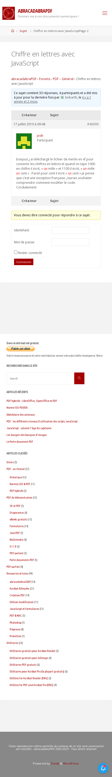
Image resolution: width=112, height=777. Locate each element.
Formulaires (17, 526)
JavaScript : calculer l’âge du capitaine (29, 428)
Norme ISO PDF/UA (17, 407)
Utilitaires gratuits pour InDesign (29, 658)
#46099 (92, 124)
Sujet (23, 31)
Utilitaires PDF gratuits (23, 664)
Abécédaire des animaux (21, 414)
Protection (15, 636)
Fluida (54, 763)
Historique (16, 477)
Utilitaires (12, 642)
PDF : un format (16, 469)
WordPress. (71, 763)
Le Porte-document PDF (20, 441)
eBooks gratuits (18, 519)
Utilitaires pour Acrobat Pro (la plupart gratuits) (37, 671)
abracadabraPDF (23, 79)
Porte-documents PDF (22, 559)
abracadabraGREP (20, 581)
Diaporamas (17, 512)
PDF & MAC (16, 615)
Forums (44, 79)
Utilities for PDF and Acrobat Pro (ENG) (31, 685)
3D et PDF (15, 505)
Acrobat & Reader (19, 588)
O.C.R (13, 546)
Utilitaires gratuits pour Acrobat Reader (32, 650)
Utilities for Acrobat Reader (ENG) (29, 678)
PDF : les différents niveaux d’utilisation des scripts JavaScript (42, 421)
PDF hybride (16, 490)
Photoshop (15, 622)
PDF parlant (16, 553)
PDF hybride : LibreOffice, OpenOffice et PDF (32, 400)
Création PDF (17, 595)
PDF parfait (13, 566)
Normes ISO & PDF (20, 484)
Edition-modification (22, 602)
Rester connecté (30, 253)
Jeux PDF (15, 532)
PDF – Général (63, 79)
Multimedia (16, 539)
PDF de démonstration (19, 497)
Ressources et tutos (17, 573)
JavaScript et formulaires (24, 608)
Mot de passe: (24, 242)
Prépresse (15, 629)
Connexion (23, 262)
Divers (10, 462)
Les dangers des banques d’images (27, 434)
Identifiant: (22, 230)
